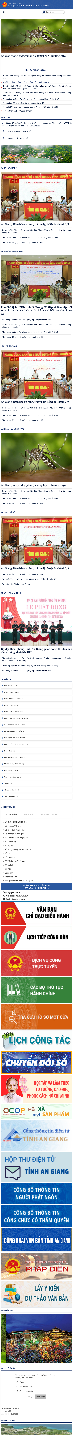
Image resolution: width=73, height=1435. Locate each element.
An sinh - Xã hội (8, 512)
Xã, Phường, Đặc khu (50, 814)
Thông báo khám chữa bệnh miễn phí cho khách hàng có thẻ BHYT (31, 99)
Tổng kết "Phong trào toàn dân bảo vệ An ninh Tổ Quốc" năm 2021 (31, 107)
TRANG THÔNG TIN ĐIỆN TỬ (15, 3)
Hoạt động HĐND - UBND (12, 251)
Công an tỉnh (10, 873)
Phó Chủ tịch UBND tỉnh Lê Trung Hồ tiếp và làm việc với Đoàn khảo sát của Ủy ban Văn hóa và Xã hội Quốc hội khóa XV (37, 87)
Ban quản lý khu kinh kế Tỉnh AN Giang (28, 6)
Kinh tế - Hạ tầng (9, 346)
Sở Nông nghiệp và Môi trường (18, 849)
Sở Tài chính (10, 853)
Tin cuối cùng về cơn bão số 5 (17, 138)
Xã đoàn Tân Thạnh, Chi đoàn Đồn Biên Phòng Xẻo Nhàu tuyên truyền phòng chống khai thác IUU (37, 93)
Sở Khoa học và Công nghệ (16, 837)
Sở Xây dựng (10, 841)
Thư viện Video (8, 1421)
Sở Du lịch (9, 865)
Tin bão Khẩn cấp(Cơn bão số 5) (18, 131)
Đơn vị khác (29, 814)
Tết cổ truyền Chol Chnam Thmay (17, 111)
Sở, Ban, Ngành (11, 814)
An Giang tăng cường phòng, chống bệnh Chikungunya (26, 82)
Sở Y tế (8, 869)
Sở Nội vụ (9, 845)
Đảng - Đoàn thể (9, 168)
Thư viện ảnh (7, 1310)
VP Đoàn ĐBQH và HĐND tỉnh (17, 822)
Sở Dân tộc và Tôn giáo (14, 834)
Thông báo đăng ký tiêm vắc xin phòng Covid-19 (23, 103)
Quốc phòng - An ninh (11, 593)
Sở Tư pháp (9, 857)
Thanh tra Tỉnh (11, 877)
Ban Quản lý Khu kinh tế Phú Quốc (19, 881)
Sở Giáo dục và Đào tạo (15, 830)
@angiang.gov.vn (14, 899)
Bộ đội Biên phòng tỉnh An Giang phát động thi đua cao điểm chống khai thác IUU (37, 76)
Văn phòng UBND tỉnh (14, 826)
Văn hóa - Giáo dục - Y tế (12, 429)
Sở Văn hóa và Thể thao (15, 861)
